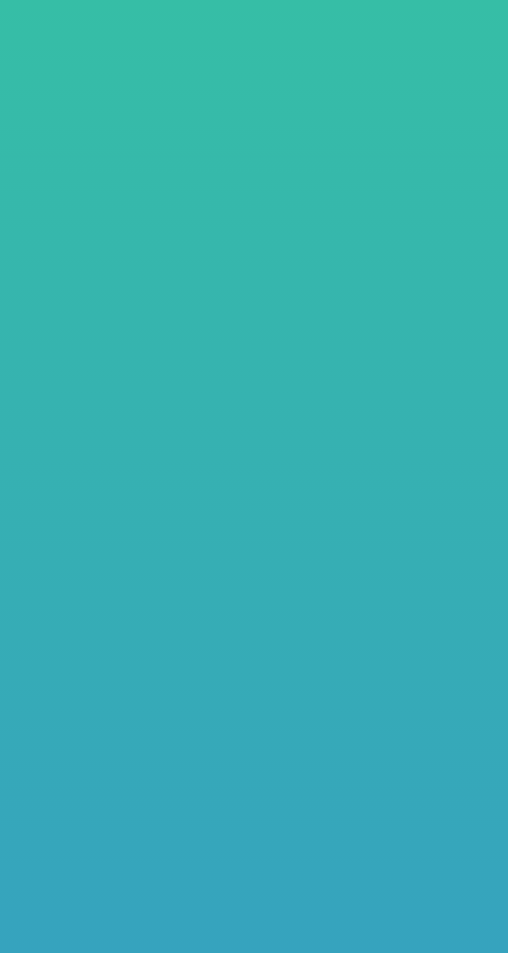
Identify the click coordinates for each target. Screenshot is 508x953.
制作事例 (277, 16)
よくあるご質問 (412, 16)
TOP (46, 96)
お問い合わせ (464, 16)
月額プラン (185, 177)
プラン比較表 (335, 157)
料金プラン (73, 96)
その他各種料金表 (335, 177)
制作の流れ (364, 16)
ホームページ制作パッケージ (185, 157)
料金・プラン (319, 16)
